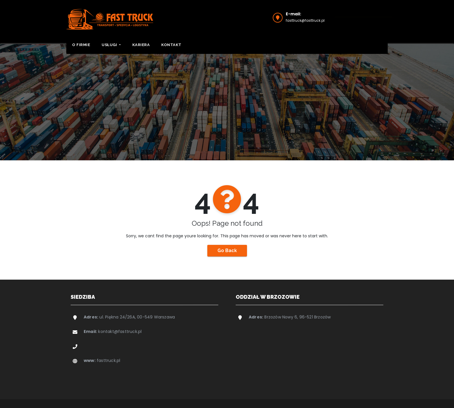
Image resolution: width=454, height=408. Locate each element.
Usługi (111, 45)
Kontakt (171, 45)
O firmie (81, 45)
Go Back (227, 250)
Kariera (141, 45)
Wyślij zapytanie (364, 16)
